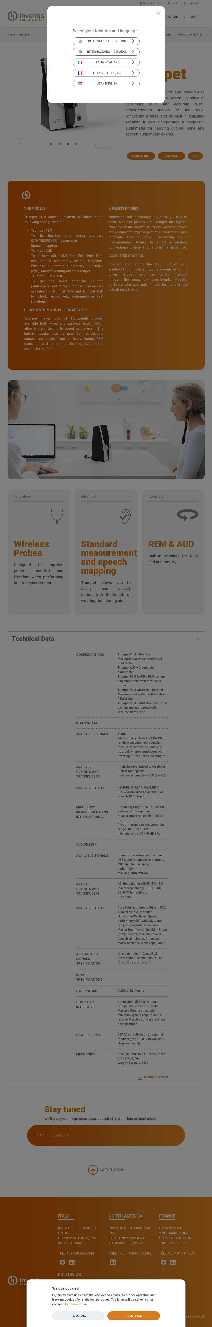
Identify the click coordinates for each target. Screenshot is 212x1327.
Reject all (78, 1315)
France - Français (99, 73)
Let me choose (76, 1304)
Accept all (133, 1315)
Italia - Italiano (99, 62)
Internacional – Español (102, 51)
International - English (102, 41)
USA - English (97, 83)
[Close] (158, 12)
